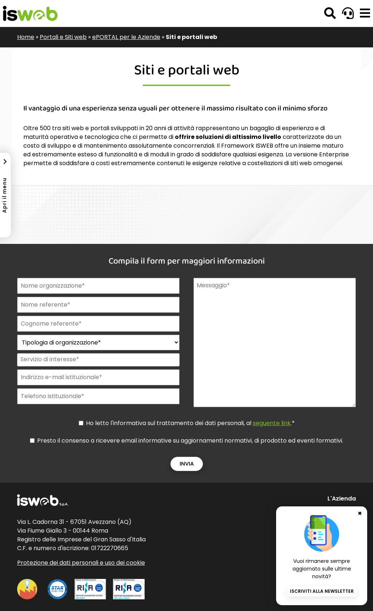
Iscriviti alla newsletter (322, 591)
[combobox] (97, 360)
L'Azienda (341, 498)
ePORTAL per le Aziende (126, 37)
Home (25, 37)
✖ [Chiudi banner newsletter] (360, 513)
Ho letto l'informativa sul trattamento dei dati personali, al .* (190, 423)
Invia (187, 463)
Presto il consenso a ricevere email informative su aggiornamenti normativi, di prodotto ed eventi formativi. (190, 440)
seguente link (272, 423)
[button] (365, 13)
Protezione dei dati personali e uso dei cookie (81, 563)
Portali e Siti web (63, 37)
